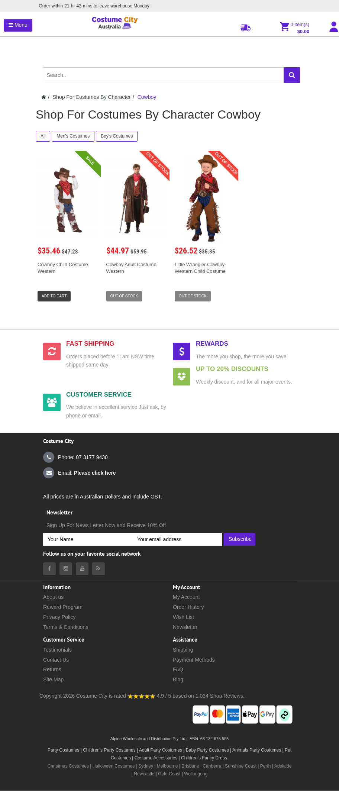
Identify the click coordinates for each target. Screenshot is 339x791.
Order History (188, 607)
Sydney (145, 766)
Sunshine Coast (240, 766)
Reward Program (63, 607)
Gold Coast (169, 774)
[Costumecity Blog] (98, 568)
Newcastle (145, 774)
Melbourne (167, 766)
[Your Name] (88, 539)
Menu (18, 25)
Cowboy (147, 97)
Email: (79, 473)
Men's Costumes (73, 136)
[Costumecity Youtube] (82, 568)
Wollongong (195, 774)
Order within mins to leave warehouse (93, 6)
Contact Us (56, 660)
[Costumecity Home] (43, 97)
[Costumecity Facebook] (49, 568)
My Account (186, 597)
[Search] (292, 75)
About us (53, 597)
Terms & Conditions (65, 627)
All (43, 136)
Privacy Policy (59, 617)
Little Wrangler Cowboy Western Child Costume (200, 268)
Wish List (183, 617)
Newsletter (185, 627)
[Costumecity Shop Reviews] (141, 696)
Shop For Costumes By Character (92, 97)
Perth (265, 766)
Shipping (183, 650)
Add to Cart (54, 296)
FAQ (178, 669)
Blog (178, 679)
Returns (52, 669)
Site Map (53, 679)
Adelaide (283, 766)
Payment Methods (194, 660)
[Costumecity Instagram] (65, 568)
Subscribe (240, 539)
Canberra (212, 766)
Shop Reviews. (227, 696)
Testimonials (57, 650)
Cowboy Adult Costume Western (131, 268)
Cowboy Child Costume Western (63, 268)
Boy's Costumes (117, 136)
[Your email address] (177, 539)
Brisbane (190, 766)
